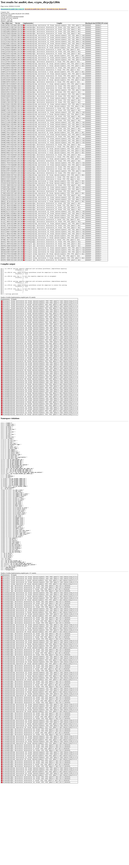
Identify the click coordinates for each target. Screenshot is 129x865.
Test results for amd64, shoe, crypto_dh (35, 9)
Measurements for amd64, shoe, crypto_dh (12, 9)
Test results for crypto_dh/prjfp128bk (56, 9)
